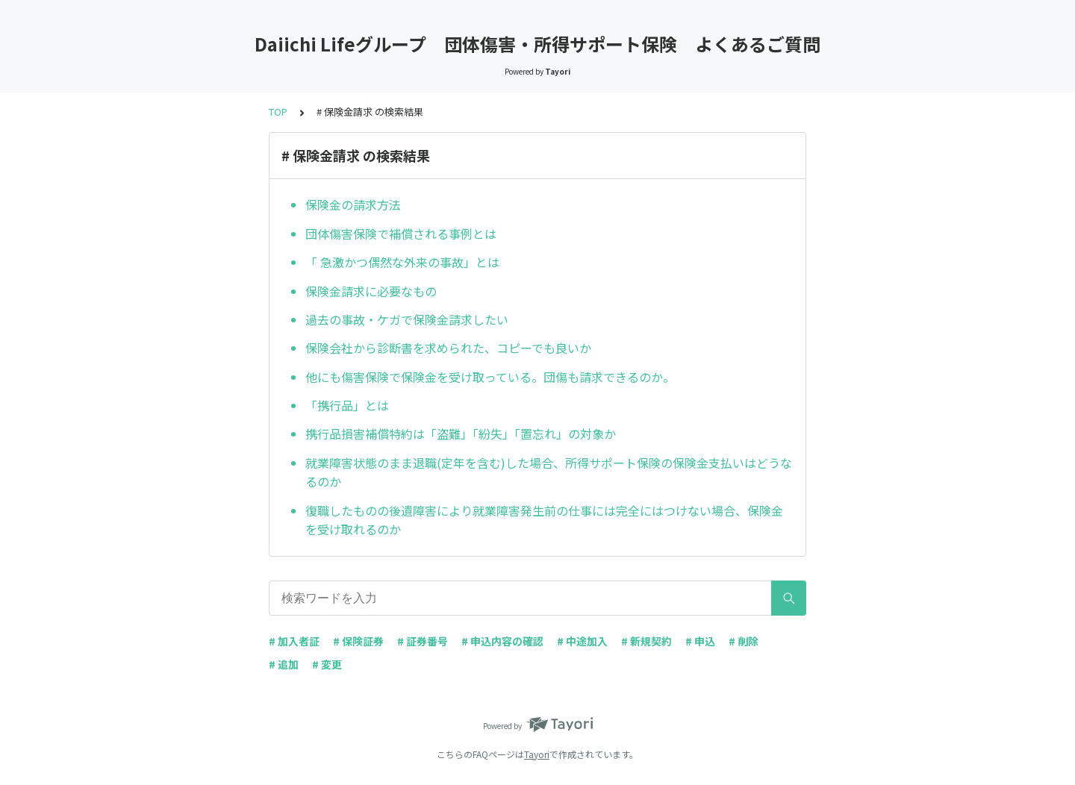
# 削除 (743, 641)
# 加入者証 (294, 641)
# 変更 (327, 664)
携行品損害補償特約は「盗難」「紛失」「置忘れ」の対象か (460, 433)
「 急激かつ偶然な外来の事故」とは (402, 262)
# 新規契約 (646, 641)
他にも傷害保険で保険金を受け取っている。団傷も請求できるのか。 (490, 377)
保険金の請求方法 (353, 204)
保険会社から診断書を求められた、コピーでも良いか (448, 348)
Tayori (536, 754)
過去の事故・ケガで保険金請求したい (406, 319)
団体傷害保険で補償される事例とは (400, 234)
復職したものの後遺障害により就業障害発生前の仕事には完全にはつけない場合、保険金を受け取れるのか (544, 520)
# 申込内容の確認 (502, 641)
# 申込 (700, 641)
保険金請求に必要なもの (371, 291)
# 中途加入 (582, 641)
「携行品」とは (347, 405)
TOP (278, 111)
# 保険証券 (358, 641)
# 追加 (284, 664)
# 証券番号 (422, 641)
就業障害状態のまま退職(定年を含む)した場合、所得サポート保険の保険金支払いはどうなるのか (548, 472)
